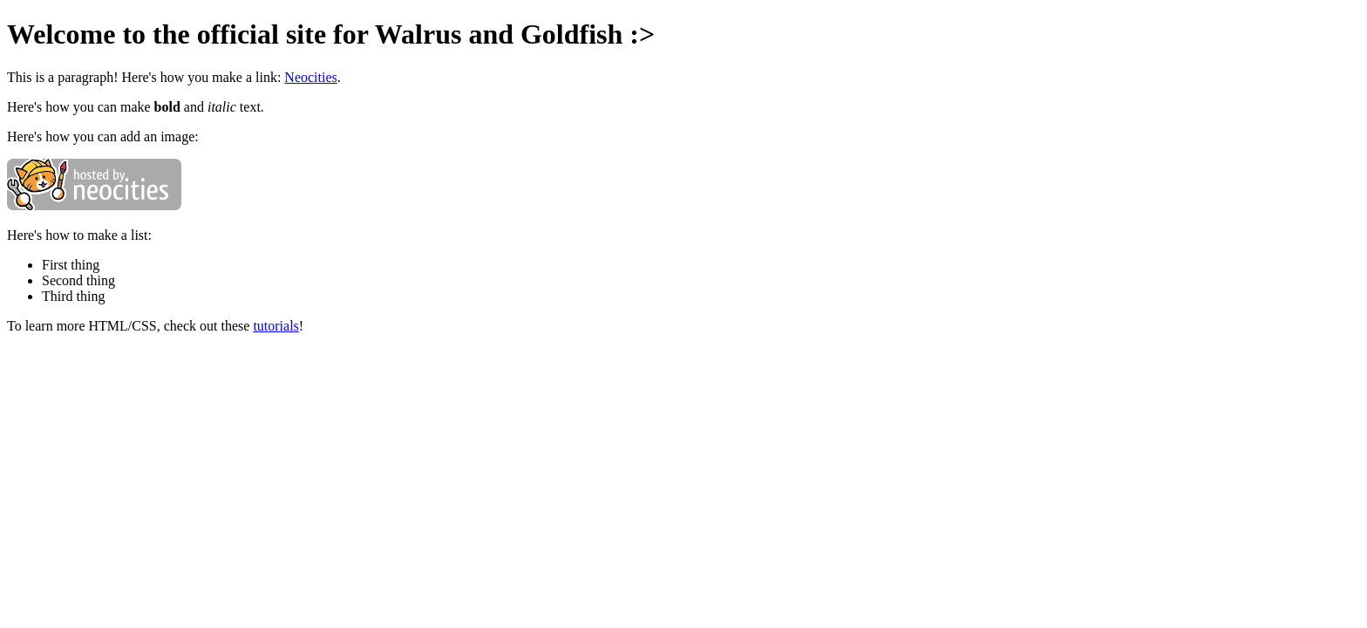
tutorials (275, 325)
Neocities (310, 77)
